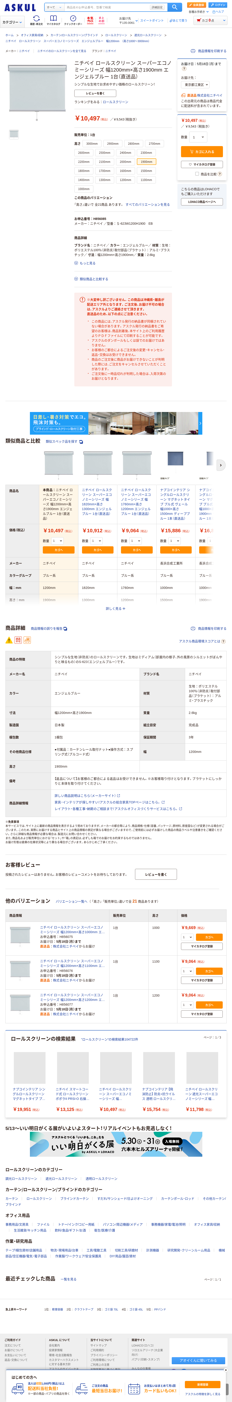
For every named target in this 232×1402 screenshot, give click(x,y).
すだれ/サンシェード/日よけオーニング (125, 1198)
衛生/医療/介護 (104, 1230)
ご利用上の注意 (101, 1364)
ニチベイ (24, 51)
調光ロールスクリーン (21, 1178)
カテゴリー (12, 22)
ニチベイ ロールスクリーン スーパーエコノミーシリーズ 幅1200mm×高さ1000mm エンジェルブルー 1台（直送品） (72, 930)
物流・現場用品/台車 (64, 1250)
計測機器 (152, 1250)
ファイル (43, 1224)
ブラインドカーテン (74, 1198)
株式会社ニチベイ (209, 95)
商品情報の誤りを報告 (49, 629)
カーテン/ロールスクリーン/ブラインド (74, 35)
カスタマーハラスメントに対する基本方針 (64, 1362)
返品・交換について (18, 1360)
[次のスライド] (225, 1074)
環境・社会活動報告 (62, 1355)
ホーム (9, 35)
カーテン (11, 1198)
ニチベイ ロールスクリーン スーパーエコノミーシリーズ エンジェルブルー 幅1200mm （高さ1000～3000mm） (77, 41)
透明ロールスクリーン (101, 1178)
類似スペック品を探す (64, 441)
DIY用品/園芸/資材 (123, 1256)
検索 (174, 7)
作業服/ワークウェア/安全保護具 (78, 1256)
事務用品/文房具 (17, 1224)
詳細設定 (157, 7)
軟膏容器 (57, 1309)
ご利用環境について (104, 1360)
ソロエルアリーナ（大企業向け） (147, 1352)
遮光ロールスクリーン (148, 35)
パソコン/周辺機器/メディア (123, 1224)
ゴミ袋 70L (111, 1309)
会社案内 (56, 1345)
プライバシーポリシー (105, 1355)
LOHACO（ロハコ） (145, 1345)
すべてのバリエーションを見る (148, 204)
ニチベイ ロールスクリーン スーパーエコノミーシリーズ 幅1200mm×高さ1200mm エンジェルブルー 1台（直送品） (72, 997)
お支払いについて (17, 1355)
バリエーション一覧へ (71, 901)
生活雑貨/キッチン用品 (30, 1230)
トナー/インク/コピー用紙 (76, 1224)
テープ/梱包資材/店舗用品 (23, 1250)
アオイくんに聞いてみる (198, 1360)
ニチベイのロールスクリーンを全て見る (61, 51)
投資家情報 (57, 1350)
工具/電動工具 (96, 1250)
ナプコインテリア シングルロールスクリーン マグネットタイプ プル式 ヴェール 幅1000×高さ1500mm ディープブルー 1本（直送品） (175, 504)
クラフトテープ (83, 1309)
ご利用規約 (99, 1350)
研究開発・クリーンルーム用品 (188, 1250)
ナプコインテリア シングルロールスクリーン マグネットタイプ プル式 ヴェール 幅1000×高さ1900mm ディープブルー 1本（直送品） (214, 504)
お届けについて (16, 1350)
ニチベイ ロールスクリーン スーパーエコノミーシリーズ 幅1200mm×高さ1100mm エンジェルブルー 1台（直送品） (72, 963)
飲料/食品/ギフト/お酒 (70, 1230)
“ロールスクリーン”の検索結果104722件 (109, 1039)
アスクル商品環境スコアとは (202, 641)
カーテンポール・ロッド (177, 1198)
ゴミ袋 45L (136, 1309)
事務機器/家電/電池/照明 (168, 1224)
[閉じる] (226, 1370)
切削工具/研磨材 (126, 1250)
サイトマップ (98, 1345)
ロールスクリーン (116, 35)
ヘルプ (220, 11)
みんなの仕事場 (143, 1368)
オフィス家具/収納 (32, 35)
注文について (14, 1345)
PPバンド (160, 1309)
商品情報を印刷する (209, 51)
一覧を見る (69, 1279)
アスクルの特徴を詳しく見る (202, 1394)
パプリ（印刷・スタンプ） (146, 1361)
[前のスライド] (6, 1074)
